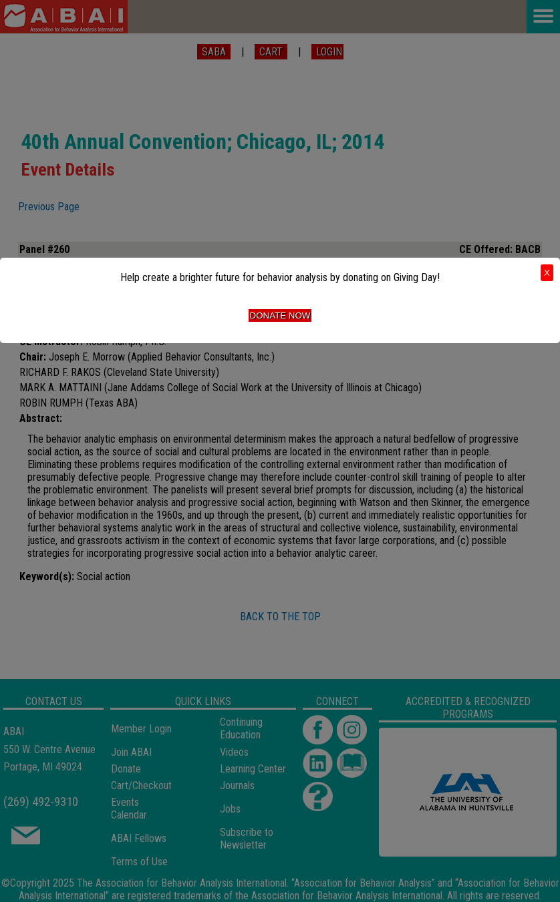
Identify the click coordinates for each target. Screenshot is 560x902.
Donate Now (280, 315)
